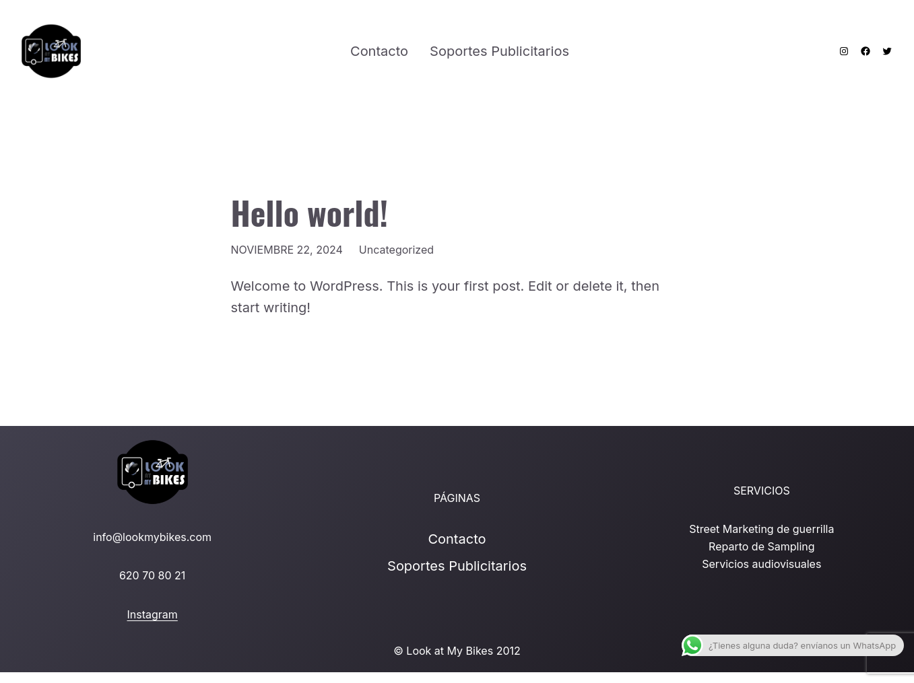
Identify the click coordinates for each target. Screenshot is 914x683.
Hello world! (309, 212)
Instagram (152, 614)
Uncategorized (396, 249)
